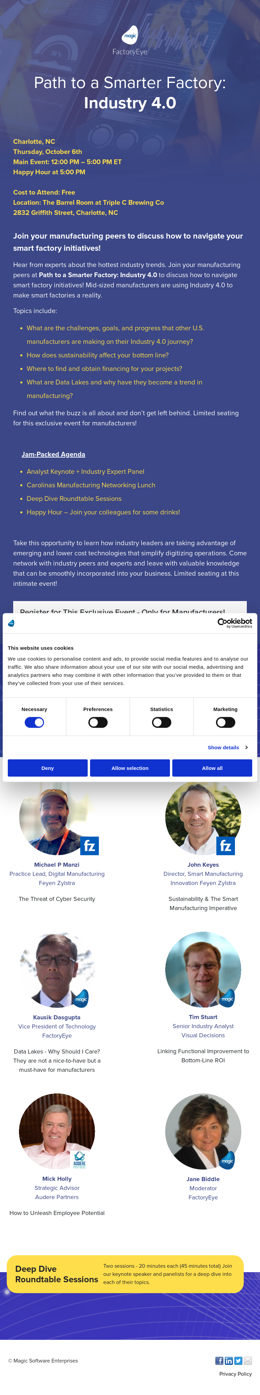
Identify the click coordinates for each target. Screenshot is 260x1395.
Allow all (212, 768)
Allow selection (129, 768)
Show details (223, 747)
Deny (47, 768)
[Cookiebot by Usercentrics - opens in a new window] (222, 623)
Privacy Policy (235, 1374)
